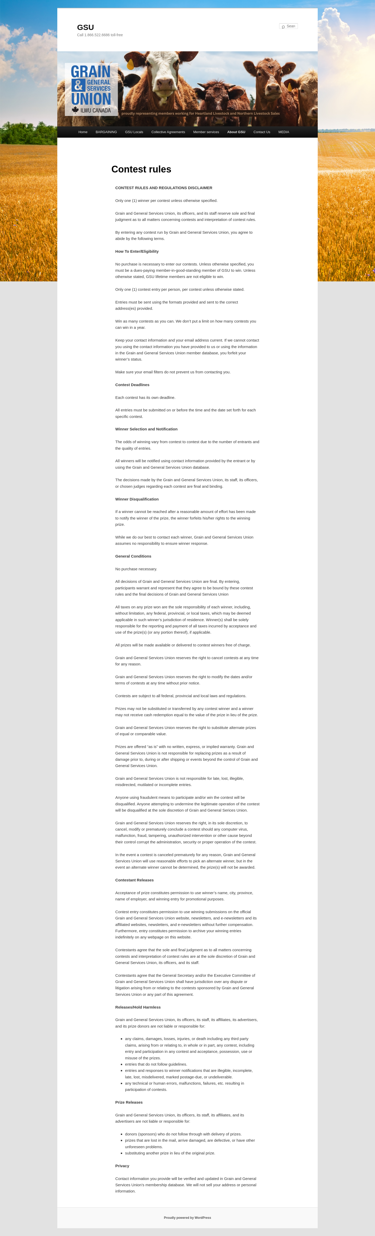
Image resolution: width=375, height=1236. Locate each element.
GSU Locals (134, 132)
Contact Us (262, 132)
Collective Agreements (168, 132)
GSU (85, 27)
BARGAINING (106, 132)
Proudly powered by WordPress (187, 1218)
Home (83, 132)
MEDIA (283, 132)
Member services (206, 132)
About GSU (236, 132)
